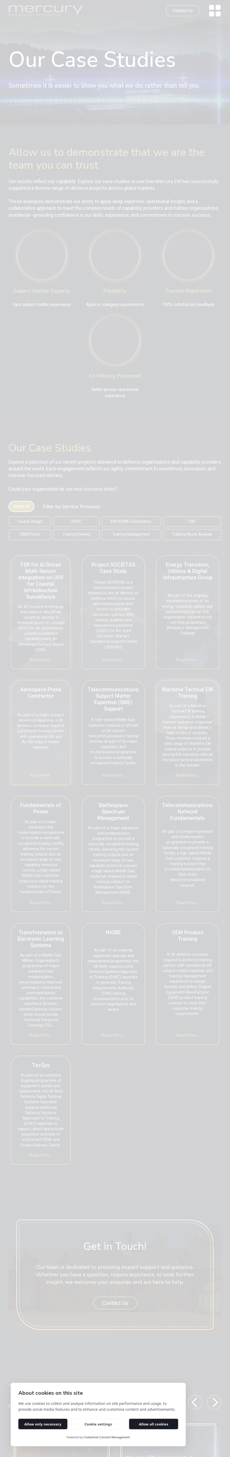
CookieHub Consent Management (106, 1437)
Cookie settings (98, 1424)
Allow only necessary (42, 1424)
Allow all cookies (154, 1424)
